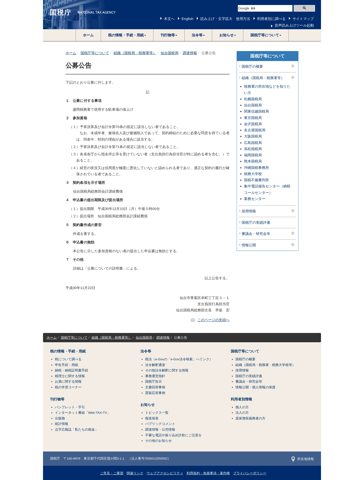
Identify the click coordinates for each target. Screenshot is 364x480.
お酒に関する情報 (68, 381)
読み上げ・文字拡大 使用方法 (225, 19)
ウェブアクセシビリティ (165, 473)
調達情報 (190, 53)
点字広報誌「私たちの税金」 (76, 429)
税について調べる (68, 359)
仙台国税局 (169, 53)
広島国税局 (253, 143)
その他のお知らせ (158, 440)
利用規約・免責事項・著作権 (208, 473)
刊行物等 (57, 399)
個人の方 (242, 407)
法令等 (145, 351)
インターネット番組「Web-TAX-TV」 (82, 412)
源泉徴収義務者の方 (250, 418)
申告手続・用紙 (66, 365)
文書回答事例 (155, 387)
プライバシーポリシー (249, 473)
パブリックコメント (160, 424)
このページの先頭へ (213, 320)
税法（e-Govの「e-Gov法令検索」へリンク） (179, 359)
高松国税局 (253, 149)
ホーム (88, 35)
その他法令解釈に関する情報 (166, 370)
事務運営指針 (155, 376)
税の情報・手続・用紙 (68, 351)
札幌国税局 (253, 99)
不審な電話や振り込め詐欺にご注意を (173, 435)
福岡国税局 (253, 155)
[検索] (265, 8)
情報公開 (249, 245)
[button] (127, 35)
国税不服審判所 (256, 180)
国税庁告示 (153, 381)
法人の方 (242, 412)
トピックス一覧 (156, 412)
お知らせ (147, 405)
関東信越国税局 (256, 111)
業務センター (254, 199)
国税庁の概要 (252, 66)
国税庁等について (95, 53)
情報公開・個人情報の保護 (255, 387)
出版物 (60, 418)
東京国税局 (253, 118)
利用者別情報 (241, 399)
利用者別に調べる (271, 19)
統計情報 (61, 424)
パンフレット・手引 (70, 407)
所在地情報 (302, 459)
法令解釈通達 (155, 365)
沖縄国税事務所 (256, 168)
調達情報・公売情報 (160, 429)
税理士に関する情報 (70, 376)
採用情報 (249, 211)
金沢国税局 (253, 124)
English (187, 19)
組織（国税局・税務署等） (135, 53)
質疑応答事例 (155, 393)
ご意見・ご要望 (111, 473)
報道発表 (151, 418)
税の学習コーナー (68, 387)
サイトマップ (303, 19)
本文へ (169, 19)
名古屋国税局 (254, 130)
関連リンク (135, 473)
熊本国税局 (253, 161)
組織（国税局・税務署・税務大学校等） (265, 365)
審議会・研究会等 (256, 234)
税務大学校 (253, 174)
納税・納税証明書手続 (71, 370)
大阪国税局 (253, 136)
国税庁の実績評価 (256, 222)
